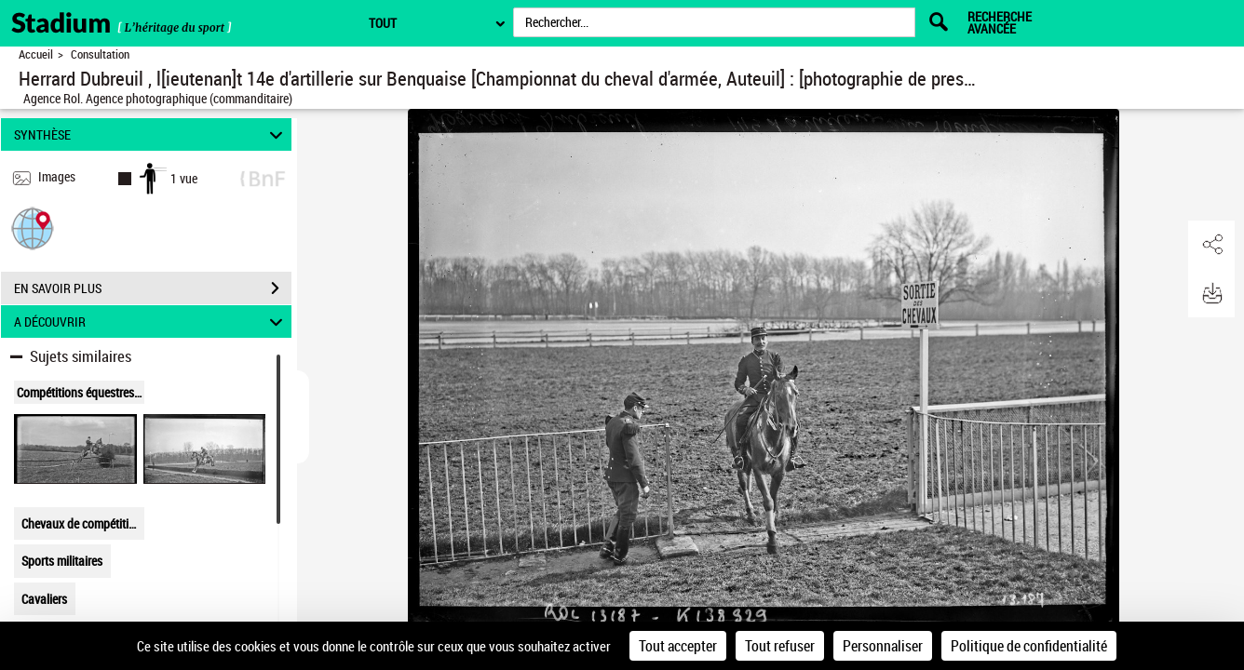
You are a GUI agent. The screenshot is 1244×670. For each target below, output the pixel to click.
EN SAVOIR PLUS (152, 288)
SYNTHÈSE (151, 134)
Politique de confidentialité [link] (1029, 646)
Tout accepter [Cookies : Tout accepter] (678, 646)
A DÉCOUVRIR (151, 321)
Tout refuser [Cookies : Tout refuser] (780, 646)
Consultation (100, 54)
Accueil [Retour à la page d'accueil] (36, 54)
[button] (32, 227)
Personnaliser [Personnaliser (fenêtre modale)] (883, 646)
